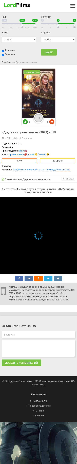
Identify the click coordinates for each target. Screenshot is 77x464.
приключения (16, 154)
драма (30, 154)
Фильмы (10, 50)
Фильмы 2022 (63, 169)
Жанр (5, 32)
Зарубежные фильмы (24, 169)
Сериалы (10, 54)
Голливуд (50, 169)
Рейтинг (46, 16)
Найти (49, 52)
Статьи (40, 410)
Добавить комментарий (21, 362)
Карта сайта (40, 400)
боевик (42, 154)
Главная (40, 415)
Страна (45, 32)
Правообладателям (39, 405)
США (21, 150)
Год (4, 16)
